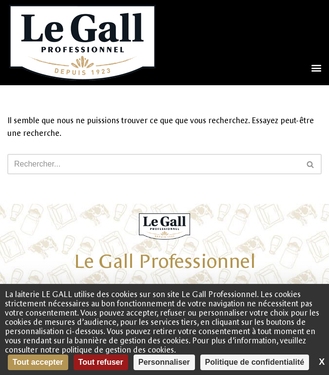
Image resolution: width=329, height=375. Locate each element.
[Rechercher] (153, 164)
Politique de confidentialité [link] (255, 362)
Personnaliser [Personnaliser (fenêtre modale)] (164, 362)
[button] (316, 67)
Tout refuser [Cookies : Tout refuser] (100, 362)
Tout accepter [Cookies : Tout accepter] (38, 362)
